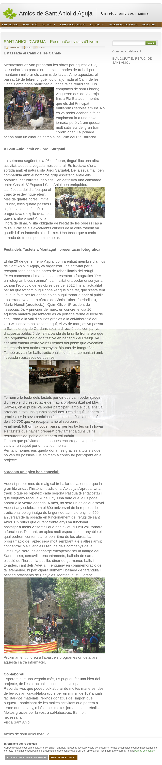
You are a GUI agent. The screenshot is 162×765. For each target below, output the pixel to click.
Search (150, 43)
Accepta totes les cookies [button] (63, 757)
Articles (42, 47)
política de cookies (144, 750)
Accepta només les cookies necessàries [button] (26, 757)
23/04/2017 (14, 47)
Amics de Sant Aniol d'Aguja (47, 13)
